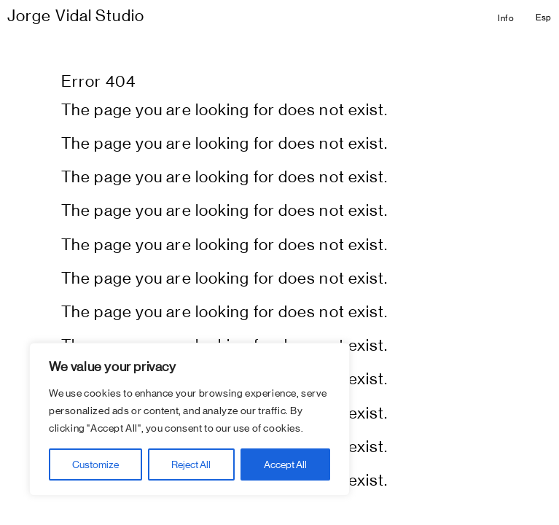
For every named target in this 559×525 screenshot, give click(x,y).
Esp (544, 17)
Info (506, 18)
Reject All (191, 464)
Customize (95, 464)
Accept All (285, 464)
